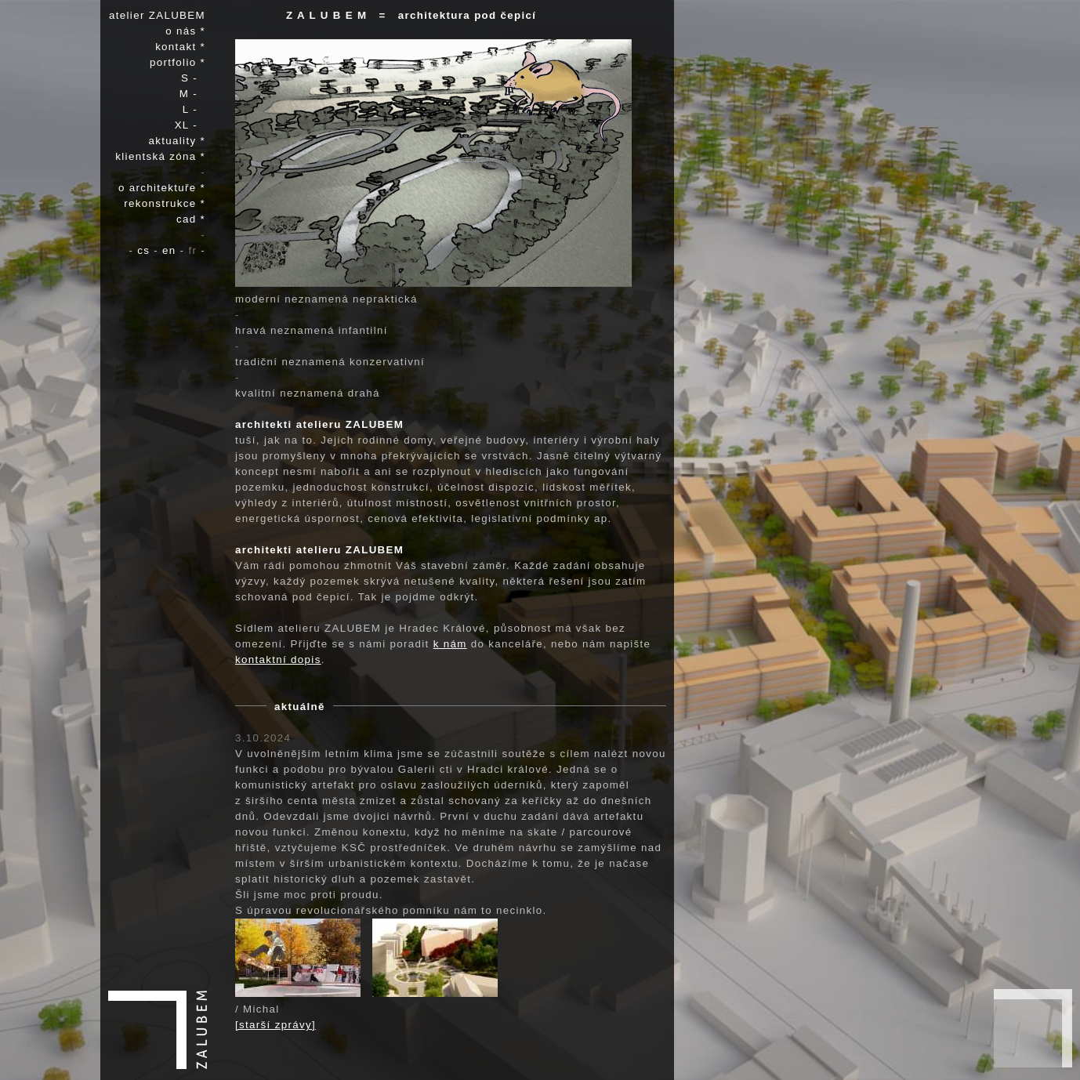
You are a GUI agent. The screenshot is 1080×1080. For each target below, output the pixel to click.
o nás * (185, 31)
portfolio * (177, 62)
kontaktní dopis (278, 659)
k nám (450, 644)
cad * (190, 219)
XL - (190, 125)
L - (194, 109)
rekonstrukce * (164, 203)
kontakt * (180, 47)
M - (192, 94)
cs (145, 250)
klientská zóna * (160, 156)
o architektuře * (161, 188)
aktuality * (177, 141)
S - (193, 78)
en (171, 250)
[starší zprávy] (275, 1025)
